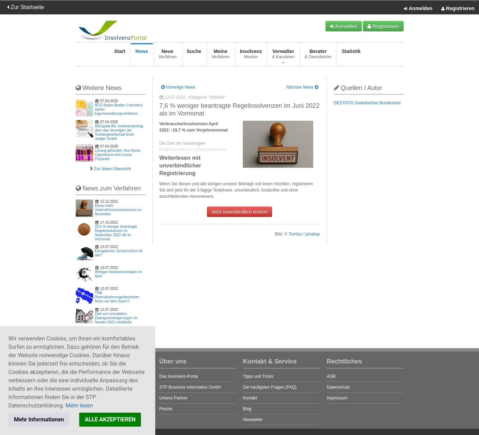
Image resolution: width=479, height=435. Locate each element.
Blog (247, 408)
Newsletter (253, 419)
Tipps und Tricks (258, 376)
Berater (318, 55)
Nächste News (302, 87)
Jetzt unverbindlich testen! (239, 212)
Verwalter (283, 55)
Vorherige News (178, 87)
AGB (331, 376)
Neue (167, 55)
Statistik (351, 55)
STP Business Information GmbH (190, 387)
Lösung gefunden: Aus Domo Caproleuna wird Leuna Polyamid (118, 155)
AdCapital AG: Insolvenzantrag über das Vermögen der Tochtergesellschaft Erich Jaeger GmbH (119, 132)
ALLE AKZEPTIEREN (110, 419)
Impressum (337, 398)
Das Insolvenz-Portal (178, 376)
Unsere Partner (173, 398)
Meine (220, 55)
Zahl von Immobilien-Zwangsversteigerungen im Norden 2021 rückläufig (116, 318)
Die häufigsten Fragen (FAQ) (270, 387)
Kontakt (250, 398)
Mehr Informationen (39, 419)
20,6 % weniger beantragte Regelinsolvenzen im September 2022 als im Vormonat (116, 233)
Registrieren (457, 9)
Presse (165, 408)
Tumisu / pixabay (304, 234)
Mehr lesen (79, 405)
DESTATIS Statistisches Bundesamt (367, 102)
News (141, 55)
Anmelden (418, 9)
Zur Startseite (25, 7)
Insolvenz (251, 55)
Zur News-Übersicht (112, 168)
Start (119, 55)
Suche (194, 55)
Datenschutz (338, 387)
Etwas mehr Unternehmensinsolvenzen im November (118, 210)
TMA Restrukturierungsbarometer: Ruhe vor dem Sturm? (117, 297)
